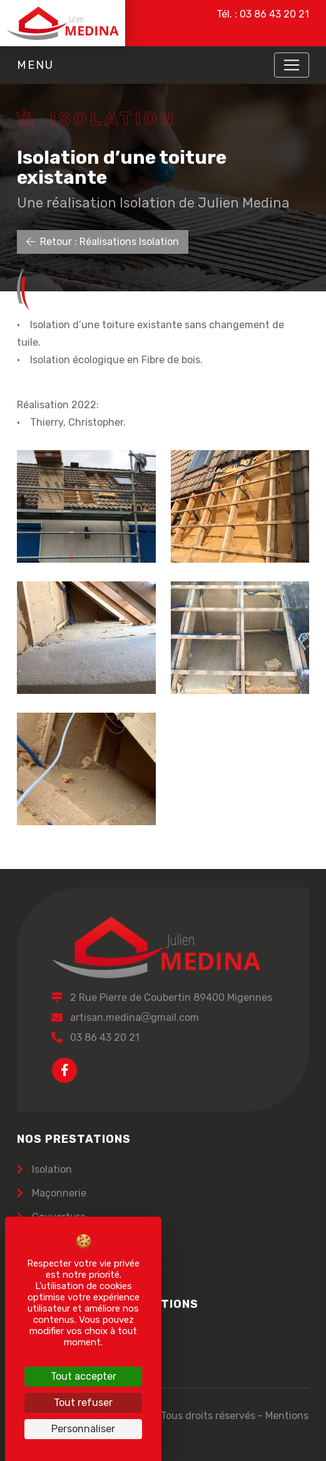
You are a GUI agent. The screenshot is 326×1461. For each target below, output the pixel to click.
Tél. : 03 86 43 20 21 (262, 14)
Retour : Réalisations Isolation (102, 242)
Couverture (57, 1217)
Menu (35, 65)
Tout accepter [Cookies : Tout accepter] (83, 1376)
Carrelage (53, 1241)
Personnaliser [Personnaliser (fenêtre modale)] (83, 1429)
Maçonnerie (57, 1193)
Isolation (50, 1169)
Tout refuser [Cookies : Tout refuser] (83, 1402)
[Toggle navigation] (291, 65)
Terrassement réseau (80, 1264)
